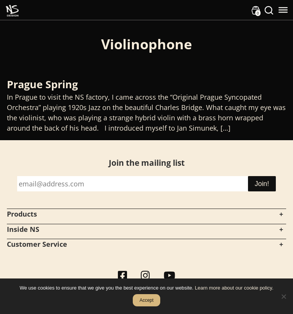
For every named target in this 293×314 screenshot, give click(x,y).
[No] (283, 296)
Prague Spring (42, 84)
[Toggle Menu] (283, 10)
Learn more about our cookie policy (233, 288)
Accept (147, 300)
